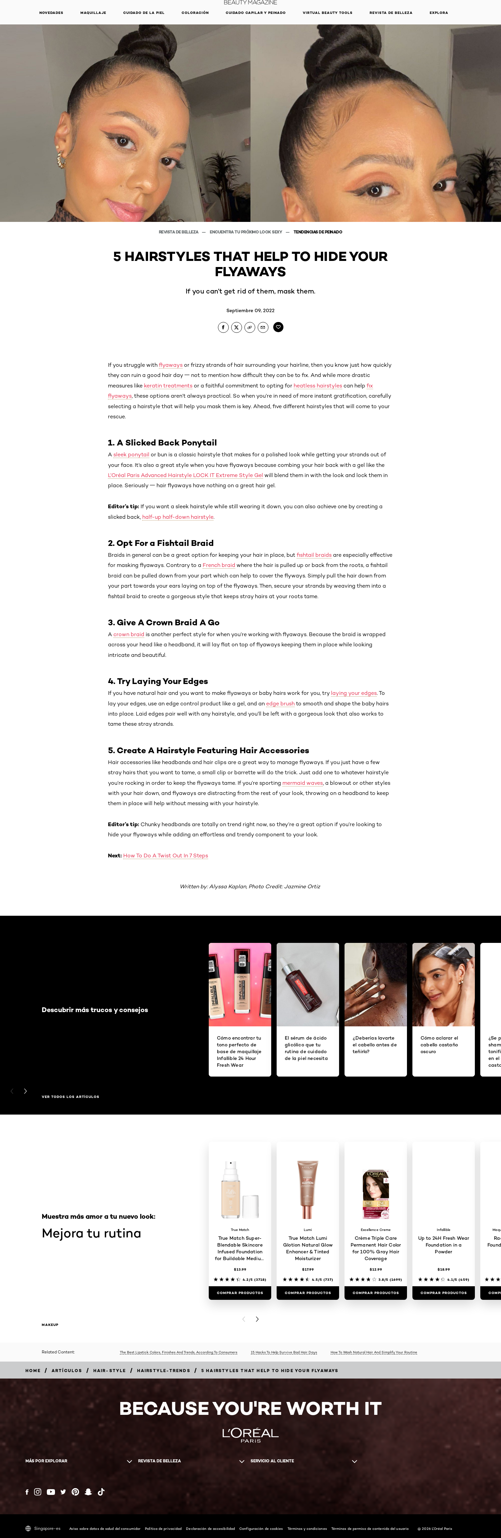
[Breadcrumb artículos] (67, 1370)
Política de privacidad (163, 1528)
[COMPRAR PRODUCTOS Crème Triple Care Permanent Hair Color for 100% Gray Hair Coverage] (376, 1293)
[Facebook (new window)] (27, 1492)
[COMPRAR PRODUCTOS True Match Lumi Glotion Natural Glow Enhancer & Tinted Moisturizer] (308, 1293)
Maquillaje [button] (93, 13)
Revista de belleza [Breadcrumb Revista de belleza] (179, 231)
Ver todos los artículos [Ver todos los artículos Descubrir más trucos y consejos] (70, 1097)
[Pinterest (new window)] (75, 1492)
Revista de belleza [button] (391, 13)
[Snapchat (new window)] (88, 1492)
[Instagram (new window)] (37, 1492)
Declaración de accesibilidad (210, 1528)
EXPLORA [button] (439, 13)
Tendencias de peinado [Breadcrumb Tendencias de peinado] (318, 231)
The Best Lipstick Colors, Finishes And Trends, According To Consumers (178, 1352)
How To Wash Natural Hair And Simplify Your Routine (374, 1352)
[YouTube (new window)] (51, 1492)
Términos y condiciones (307, 1528)
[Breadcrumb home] (33, 1370)
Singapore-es (42, 1528)
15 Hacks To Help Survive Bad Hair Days (284, 1352)
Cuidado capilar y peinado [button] (256, 13)
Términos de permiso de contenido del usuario (370, 1528)
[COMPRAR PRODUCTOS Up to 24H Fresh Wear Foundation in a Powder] (443, 1293)
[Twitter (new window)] (63, 1492)
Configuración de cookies (261, 1528)
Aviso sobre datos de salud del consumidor (105, 1528)
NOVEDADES (51, 13)
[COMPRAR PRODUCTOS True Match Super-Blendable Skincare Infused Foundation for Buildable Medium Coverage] (240, 1293)
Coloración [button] (195, 13)
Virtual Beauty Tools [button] (328, 13)
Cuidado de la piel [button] (144, 13)
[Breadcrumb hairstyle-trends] (163, 1370)
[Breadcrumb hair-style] (109, 1370)
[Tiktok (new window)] (101, 1492)
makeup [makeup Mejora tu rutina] (50, 1325)
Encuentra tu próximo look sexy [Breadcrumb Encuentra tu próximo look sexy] (246, 231)
